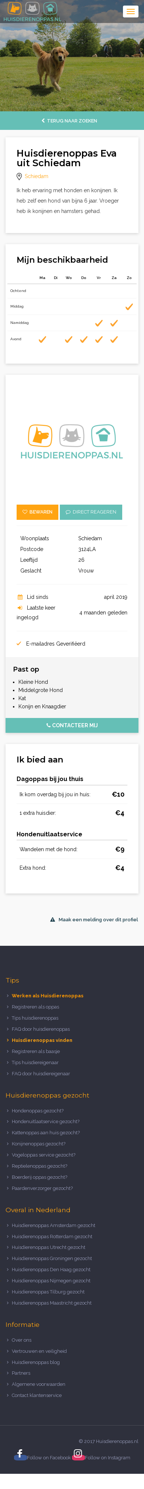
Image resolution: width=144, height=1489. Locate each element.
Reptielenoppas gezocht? (39, 1166)
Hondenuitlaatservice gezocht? (45, 1121)
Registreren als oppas (35, 1007)
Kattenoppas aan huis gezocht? (46, 1132)
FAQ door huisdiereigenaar (41, 1073)
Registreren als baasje (36, 1051)
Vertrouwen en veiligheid (39, 1351)
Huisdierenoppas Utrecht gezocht (48, 1247)
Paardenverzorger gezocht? (42, 1188)
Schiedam (36, 176)
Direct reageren (91, 512)
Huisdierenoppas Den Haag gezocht (51, 1269)
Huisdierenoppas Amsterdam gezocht (53, 1225)
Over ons (21, 1340)
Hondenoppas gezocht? (38, 1111)
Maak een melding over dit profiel (94, 919)
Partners (21, 1373)
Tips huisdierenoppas (35, 1018)
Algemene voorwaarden (38, 1384)
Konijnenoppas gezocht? (38, 1144)
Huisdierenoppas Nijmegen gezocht (51, 1280)
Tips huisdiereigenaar (35, 1062)
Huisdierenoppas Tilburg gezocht (48, 1292)
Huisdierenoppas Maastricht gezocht (52, 1303)
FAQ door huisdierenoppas (41, 1029)
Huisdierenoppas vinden (42, 1040)
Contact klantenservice (37, 1395)
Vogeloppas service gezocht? (43, 1155)
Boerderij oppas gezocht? (39, 1177)
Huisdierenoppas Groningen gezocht (52, 1258)
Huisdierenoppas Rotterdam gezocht (52, 1236)
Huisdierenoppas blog (36, 1362)
